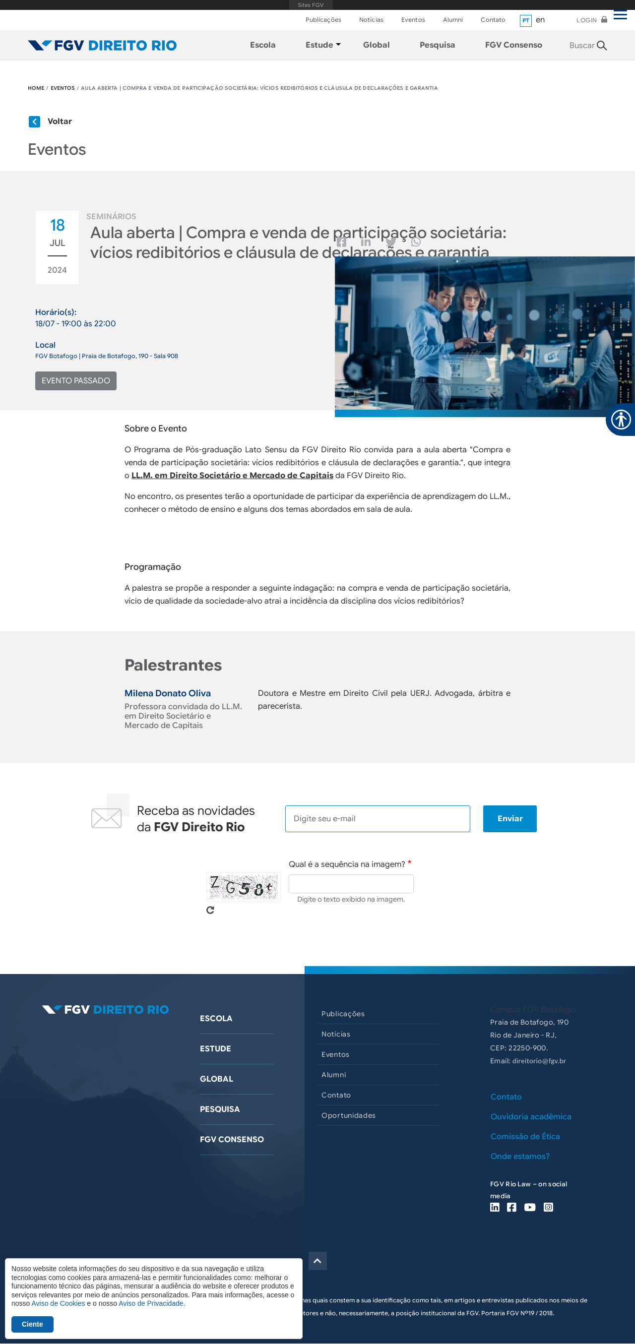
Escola (216, 1019)
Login (586, 20)
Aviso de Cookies (58, 1303)
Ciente (32, 1324)
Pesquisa (220, 1109)
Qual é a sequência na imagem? (347, 864)
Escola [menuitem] (263, 45)
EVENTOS (63, 88)
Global (216, 1079)
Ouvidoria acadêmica (531, 1117)
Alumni (453, 19)
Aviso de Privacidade (151, 1303)
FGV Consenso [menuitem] (513, 45)
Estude (215, 1049)
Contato (493, 19)
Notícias (371, 19)
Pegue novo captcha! (210, 910)
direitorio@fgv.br (539, 1060)
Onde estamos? (520, 1156)
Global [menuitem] (376, 45)
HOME (36, 88)
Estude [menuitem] (319, 45)
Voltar (60, 121)
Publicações (323, 19)
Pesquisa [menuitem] (437, 45)
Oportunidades (348, 1115)
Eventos (413, 19)
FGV (310, 5)
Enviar (510, 819)
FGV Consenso (232, 1140)
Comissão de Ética (525, 1137)
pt (526, 20)
